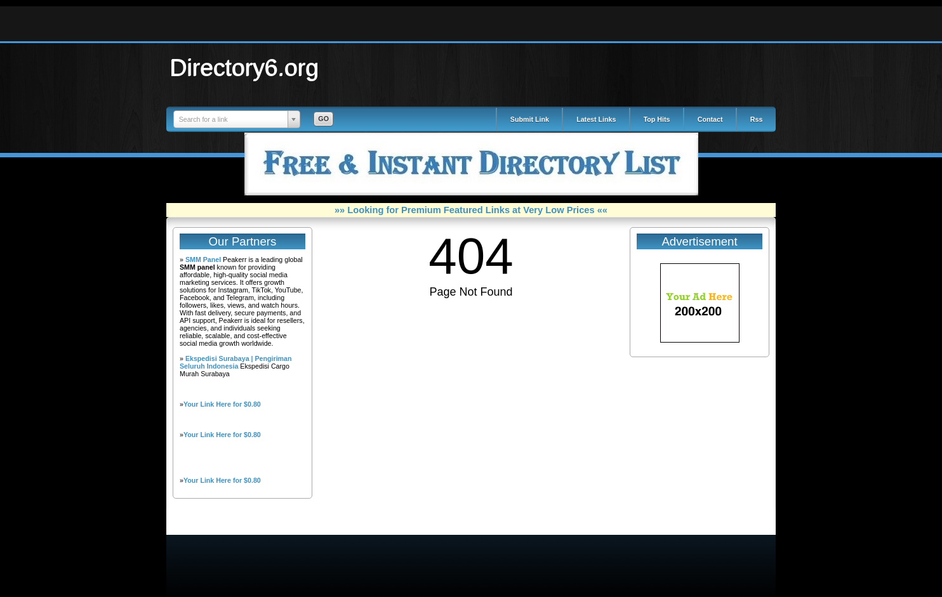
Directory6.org (244, 67)
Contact (710, 119)
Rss (756, 119)
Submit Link (529, 119)
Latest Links (596, 119)
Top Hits (657, 119)
